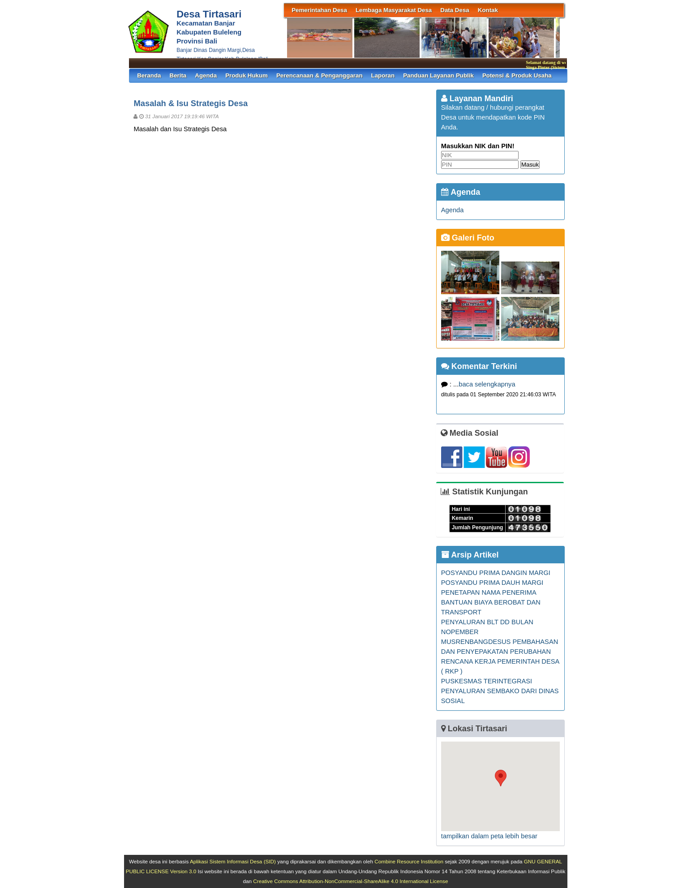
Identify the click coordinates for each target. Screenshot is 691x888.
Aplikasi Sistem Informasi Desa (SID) (233, 861)
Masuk (530, 164)
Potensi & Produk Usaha (517, 75)
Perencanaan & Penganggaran (319, 75)
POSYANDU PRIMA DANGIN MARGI (495, 572)
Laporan (383, 75)
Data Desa (454, 10)
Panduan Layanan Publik (438, 75)
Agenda (206, 75)
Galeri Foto (467, 237)
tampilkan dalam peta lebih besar (489, 836)
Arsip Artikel (470, 554)
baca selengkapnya (487, 384)
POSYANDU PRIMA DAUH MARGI (492, 582)
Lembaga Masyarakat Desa (394, 10)
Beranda (149, 75)
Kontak (488, 10)
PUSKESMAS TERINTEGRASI (486, 681)
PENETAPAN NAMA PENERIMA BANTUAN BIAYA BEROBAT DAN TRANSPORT (491, 602)
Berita (178, 75)
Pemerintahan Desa (319, 10)
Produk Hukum (246, 75)
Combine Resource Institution (408, 861)
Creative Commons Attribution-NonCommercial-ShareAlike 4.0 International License (350, 881)
